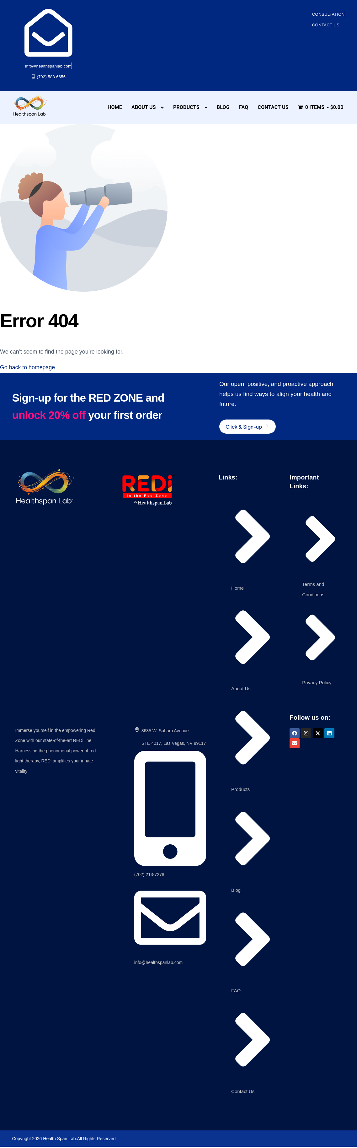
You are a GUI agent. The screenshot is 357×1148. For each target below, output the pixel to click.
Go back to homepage (28, 367)
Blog (223, 107)
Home (115, 107)
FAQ (243, 107)
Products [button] (186, 107)
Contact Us (273, 107)
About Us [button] (143, 107)
